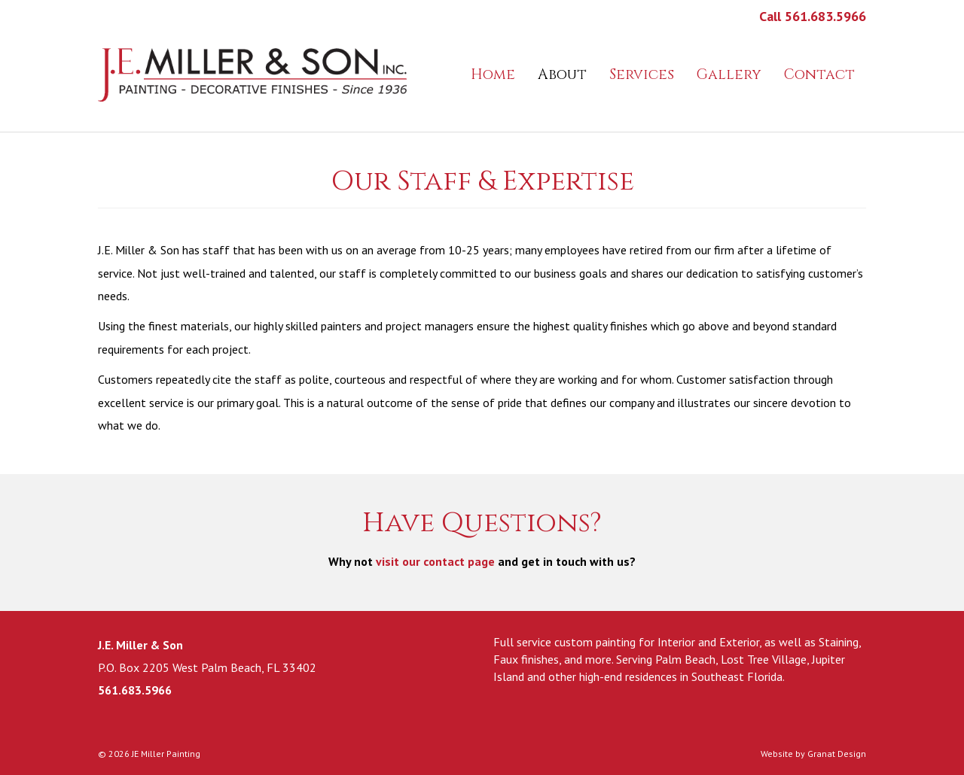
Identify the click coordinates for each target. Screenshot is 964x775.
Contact (819, 74)
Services (641, 74)
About (562, 74)
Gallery (729, 74)
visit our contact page (435, 561)
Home (493, 74)
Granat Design (836, 753)
